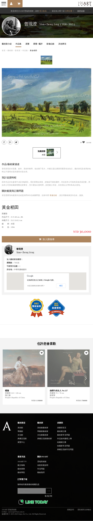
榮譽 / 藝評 (38, 44)
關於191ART (42, 458)
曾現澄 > (18, 50)
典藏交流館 (22, 440)
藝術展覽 (21, 470)
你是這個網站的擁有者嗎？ (36, 286)
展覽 (27, 44)
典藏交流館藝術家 (44, 440)
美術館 (20, 429)
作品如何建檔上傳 (64, 440)
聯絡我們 (41, 474)
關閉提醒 (81, 11)
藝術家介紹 (7, 44)
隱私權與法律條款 (84, 511)
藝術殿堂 (21, 424)
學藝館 (20, 433)
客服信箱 (53, 195)
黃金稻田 (33, 50)
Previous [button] (6, 379)
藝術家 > (11, 50)
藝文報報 (21, 467)
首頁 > (4, 50)
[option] (46, 60)
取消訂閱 (48, 497)
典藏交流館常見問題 (65, 451)
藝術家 (40, 424)
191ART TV (22, 463)
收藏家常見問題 (63, 447)
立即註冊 (68, 11)
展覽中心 (21, 444)
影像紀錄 (50, 44)
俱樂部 (60, 424)
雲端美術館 (41, 463)
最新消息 (21, 458)
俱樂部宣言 (61, 429)
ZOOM (88, 142)
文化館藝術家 (42, 436)
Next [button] (86, 379)
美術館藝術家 (42, 429)
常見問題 (41, 470)
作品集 (18, 44)
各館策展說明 (42, 467)
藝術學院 (21, 474)
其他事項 (62, 44)
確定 (61, 286)
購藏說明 (70, 511)
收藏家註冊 (61, 444)
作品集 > (25, 50)
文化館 (20, 436)
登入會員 (43, 11)
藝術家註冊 (61, 433)
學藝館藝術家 (42, 433)
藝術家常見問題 (63, 436)
